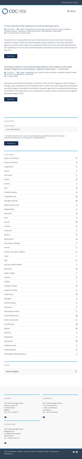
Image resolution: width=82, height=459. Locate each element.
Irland (6, 256)
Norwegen (8, 299)
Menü (73, 11)
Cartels (22, 29)
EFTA (6, 218)
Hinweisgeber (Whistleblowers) (15, 354)
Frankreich (8, 231)
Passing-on (22, 31)
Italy (60, 29)
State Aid (7, 333)
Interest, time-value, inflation (14, 252)
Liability (7, 282)
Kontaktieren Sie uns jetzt (70, 2)
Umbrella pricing (10, 345)
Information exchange (12, 243)
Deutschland (8, 239)
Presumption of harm (11, 311)
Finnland (7, 226)
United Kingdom (10, 350)
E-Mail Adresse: (41, 128)
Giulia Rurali (13, 33)
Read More (11, 56)
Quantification (47, 31)
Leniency (7, 277)
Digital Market (9, 209)
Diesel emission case (11, 205)
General (55, 29)
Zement (7, 184)
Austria (6, 171)
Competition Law (31, 29)
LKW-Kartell (57, 31)
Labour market (9, 273)
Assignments (8, 167)
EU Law (6, 222)
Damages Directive (45, 29)
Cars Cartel (8, 175)
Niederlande (8, 294)
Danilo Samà (25, 33)
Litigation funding (10, 290)
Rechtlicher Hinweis (42, 451)
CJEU (5, 188)
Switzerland (8, 337)
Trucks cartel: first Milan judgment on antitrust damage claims (31, 26)
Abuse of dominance (11, 158)
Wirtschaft (8, 213)
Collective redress (10, 192)
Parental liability (10, 303)
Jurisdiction (67, 29)
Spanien (7, 328)
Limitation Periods (10, 31)
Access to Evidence (11, 162)
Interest (7, 248)
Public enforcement (11, 320)
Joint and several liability (13, 265)
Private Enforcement (34, 31)
